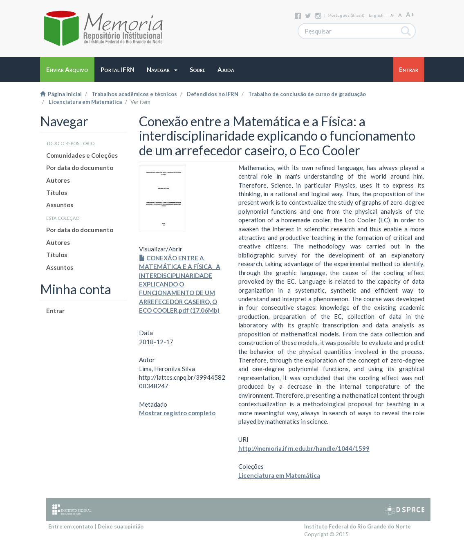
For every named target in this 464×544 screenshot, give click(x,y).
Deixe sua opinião (120, 526)
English (376, 15)
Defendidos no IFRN (212, 94)
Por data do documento (79, 167)
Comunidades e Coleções (82, 155)
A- (392, 15)
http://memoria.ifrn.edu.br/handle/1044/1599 (304, 448)
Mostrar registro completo (177, 412)
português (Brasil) (346, 15)
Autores (58, 180)
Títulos (56, 192)
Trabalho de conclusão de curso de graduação (307, 94)
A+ (410, 14)
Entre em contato (70, 526)
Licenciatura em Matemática (85, 102)
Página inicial (61, 94)
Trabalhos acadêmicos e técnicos (134, 94)
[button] (162, 69)
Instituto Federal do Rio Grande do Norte (357, 526)
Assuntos (59, 204)
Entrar (55, 310)
